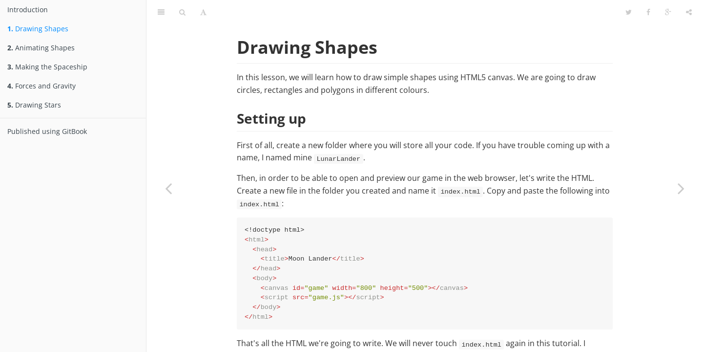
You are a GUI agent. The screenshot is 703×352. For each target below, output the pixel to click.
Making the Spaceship (47, 66)
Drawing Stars (34, 105)
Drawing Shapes (37, 28)
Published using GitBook (47, 131)
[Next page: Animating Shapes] (681, 188)
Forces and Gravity (41, 85)
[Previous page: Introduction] (168, 188)
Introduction (27, 9)
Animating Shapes (41, 47)
